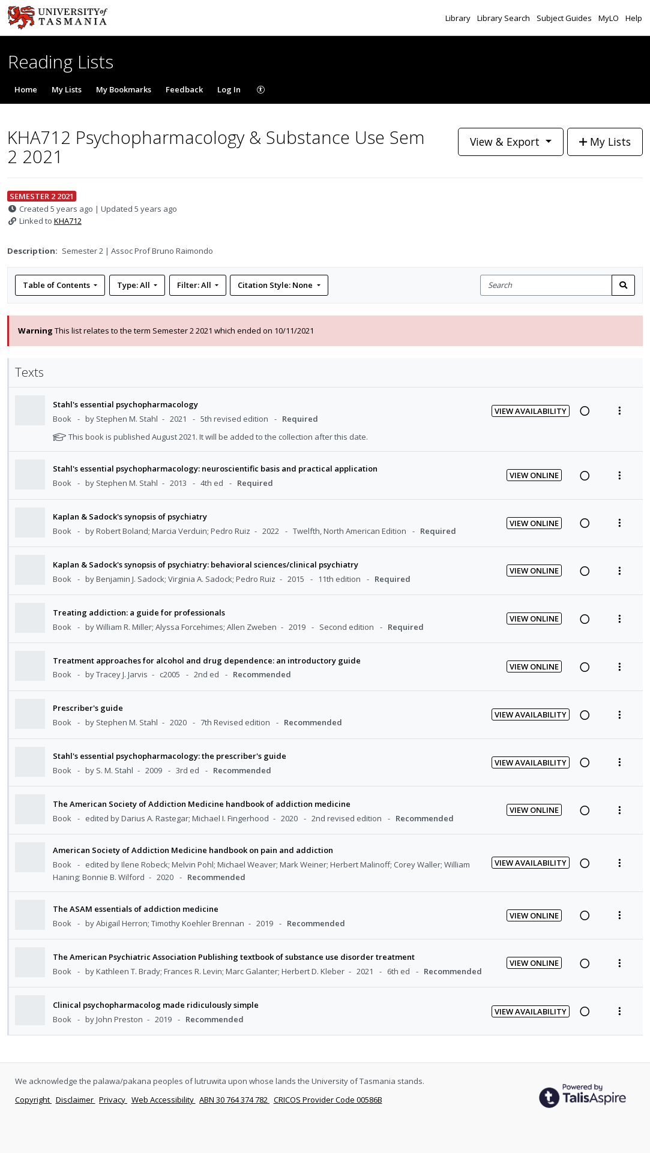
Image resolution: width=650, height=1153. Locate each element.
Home (25, 89)
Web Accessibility (163, 1099)
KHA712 (68, 220)
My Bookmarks (123, 89)
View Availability (531, 411)
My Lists (67, 89)
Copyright (33, 1099)
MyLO (609, 18)
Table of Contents (57, 285)
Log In (229, 89)
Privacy (113, 1099)
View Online (534, 475)
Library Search (504, 18)
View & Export (506, 141)
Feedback (184, 89)
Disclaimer (75, 1099)
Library (458, 18)
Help (633, 18)
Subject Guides (565, 18)
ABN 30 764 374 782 (234, 1099)
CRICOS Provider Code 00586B (328, 1099)
